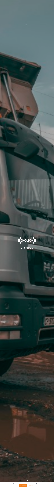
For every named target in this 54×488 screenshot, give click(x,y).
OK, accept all (23, 485)
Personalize (32, 485)
